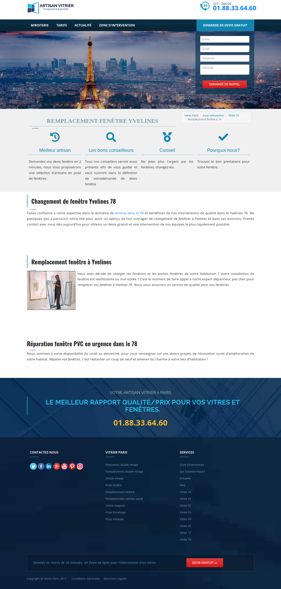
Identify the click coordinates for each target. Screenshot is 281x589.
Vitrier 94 (185, 519)
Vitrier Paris (191, 115)
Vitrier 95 (185, 526)
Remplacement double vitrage (124, 471)
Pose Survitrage (116, 512)
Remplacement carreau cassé (124, 498)
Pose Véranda (115, 519)
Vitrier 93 (185, 512)
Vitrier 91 (185, 498)
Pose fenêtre (114, 485)
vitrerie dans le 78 (129, 213)
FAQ (182, 485)
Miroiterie (40, 25)
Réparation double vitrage (122, 464)
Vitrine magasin (115, 505)
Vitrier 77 (185, 532)
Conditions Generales (86, 578)
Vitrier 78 (233, 115)
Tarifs (62, 25)
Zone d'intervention (117, 25)
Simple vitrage (115, 478)
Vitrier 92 (185, 505)
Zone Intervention (213, 115)
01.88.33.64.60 (234, 8)
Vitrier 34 (185, 492)
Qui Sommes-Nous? (192, 471)
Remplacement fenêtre (120, 492)
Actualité (83, 25)
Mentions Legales (115, 578)
